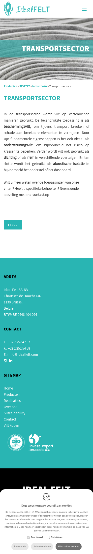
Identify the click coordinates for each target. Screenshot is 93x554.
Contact (10, 419)
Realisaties (12, 400)
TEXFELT (25, 86)
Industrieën (39, 86)
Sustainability (14, 413)
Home (8, 388)
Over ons (10, 406)
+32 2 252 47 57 (19, 342)
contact (38, 194)
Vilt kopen (11, 425)
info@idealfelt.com (23, 354)
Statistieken (56, 537)
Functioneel (37, 537)
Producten (10, 86)
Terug (13, 225)
